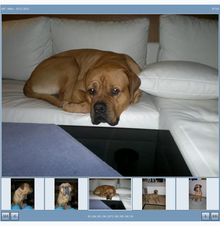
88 (116, 216)
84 (94, 216)
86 (104, 216)
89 (121, 216)
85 (99, 216)
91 (131, 216)
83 (89, 216)
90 (126, 216)
